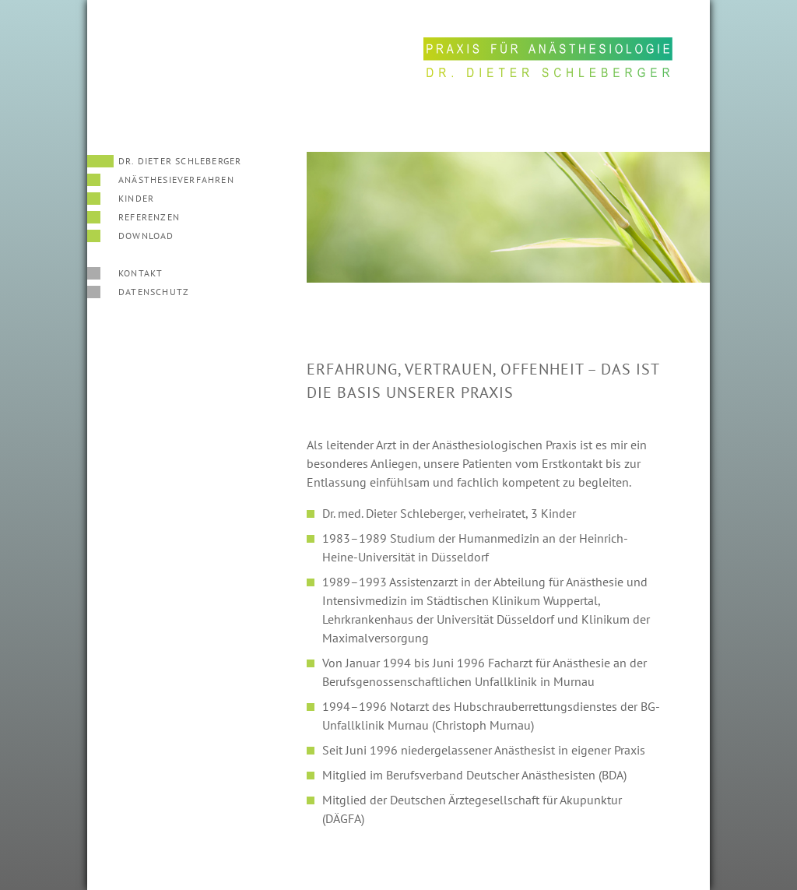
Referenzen (149, 217)
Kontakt (140, 273)
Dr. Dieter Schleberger (179, 161)
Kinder (136, 198)
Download (146, 235)
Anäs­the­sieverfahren (176, 179)
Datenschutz (153, 291)
